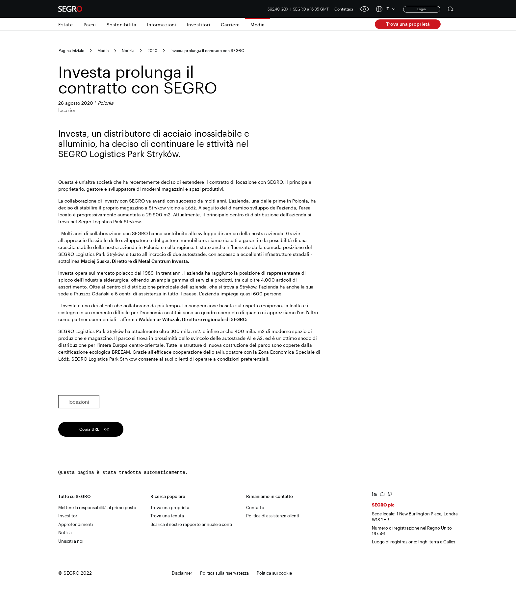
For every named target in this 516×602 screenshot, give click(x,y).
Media (257, 24)
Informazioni (161, 24)
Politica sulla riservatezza (224, 573)
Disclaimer (182, 573)
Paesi (90, 24)
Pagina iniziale (71, 50)
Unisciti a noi (70, 541)
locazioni (78, 402)
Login (421, 9)
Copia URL (89, 429)
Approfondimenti (75, 524)
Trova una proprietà (408, 24)
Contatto (255, 507)
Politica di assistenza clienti (272, 515)
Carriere (230, 24)
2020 (152, 50)
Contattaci (343, 9)
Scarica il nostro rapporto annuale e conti (191, 524)
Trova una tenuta (167, 515)
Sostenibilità (122, 24)
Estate (65, 24)
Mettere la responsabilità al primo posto (97, 507)
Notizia (128, 50)
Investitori (199, 24)
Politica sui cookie (274, 573)
